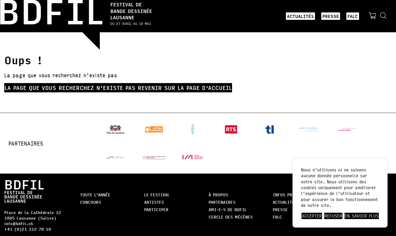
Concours (90, 202)
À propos (218, 194)
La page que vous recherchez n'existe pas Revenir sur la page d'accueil (118, 87)
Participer (156, 209)
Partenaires (222, 202)
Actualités (300, 16)
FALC (352, 16)
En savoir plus (362, 216)
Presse (330, 16)
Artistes (154, 202)
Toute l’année (95, 194)
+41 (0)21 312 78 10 (27, 229)
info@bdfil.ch (18, 223)
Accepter (312, 216)
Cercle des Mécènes (231, 217)
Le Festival (156, 194)
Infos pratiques (291, 194)
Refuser (333, 216)
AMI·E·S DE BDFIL (228, 209)
